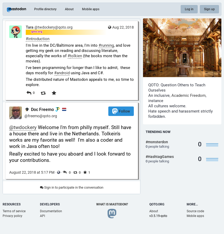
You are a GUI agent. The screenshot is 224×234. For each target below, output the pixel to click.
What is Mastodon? (112, 204)
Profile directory (45, 9)
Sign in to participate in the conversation (71, 187)
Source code (195, 211)
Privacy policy (12, 216)
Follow (121, 111)
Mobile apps (90, 9)
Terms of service (14, 211)
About (69, 9)
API (42, 216)
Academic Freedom (188, 95)
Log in (189, 9)
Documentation (51, 211)
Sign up (209, 9)
